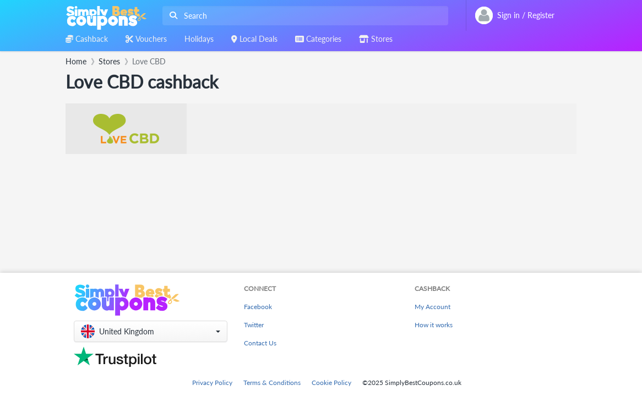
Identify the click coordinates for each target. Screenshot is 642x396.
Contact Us (260, 343)
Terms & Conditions (272, 382)
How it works (434, 325)
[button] (150, 331)
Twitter (254, 325)
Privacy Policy (212, 382)
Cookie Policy (331, 382)
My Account (432, 306)
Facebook (258, 306)
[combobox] (303, 16)
